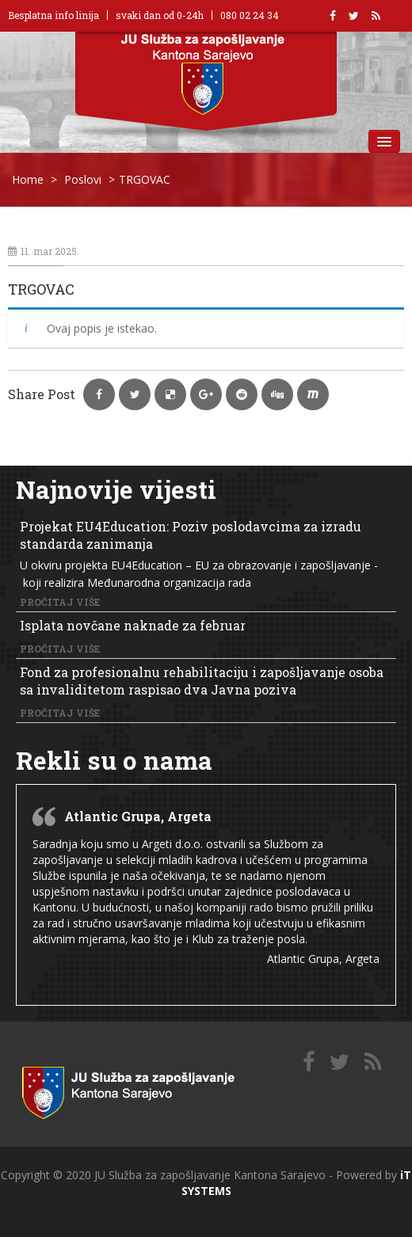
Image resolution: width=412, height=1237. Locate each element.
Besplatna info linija (53, 15)
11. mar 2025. (43, 251)
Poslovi (82, 179)
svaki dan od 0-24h (160, 15)
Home (28, 179)
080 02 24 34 (249, 15)
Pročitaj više (60, 602)
